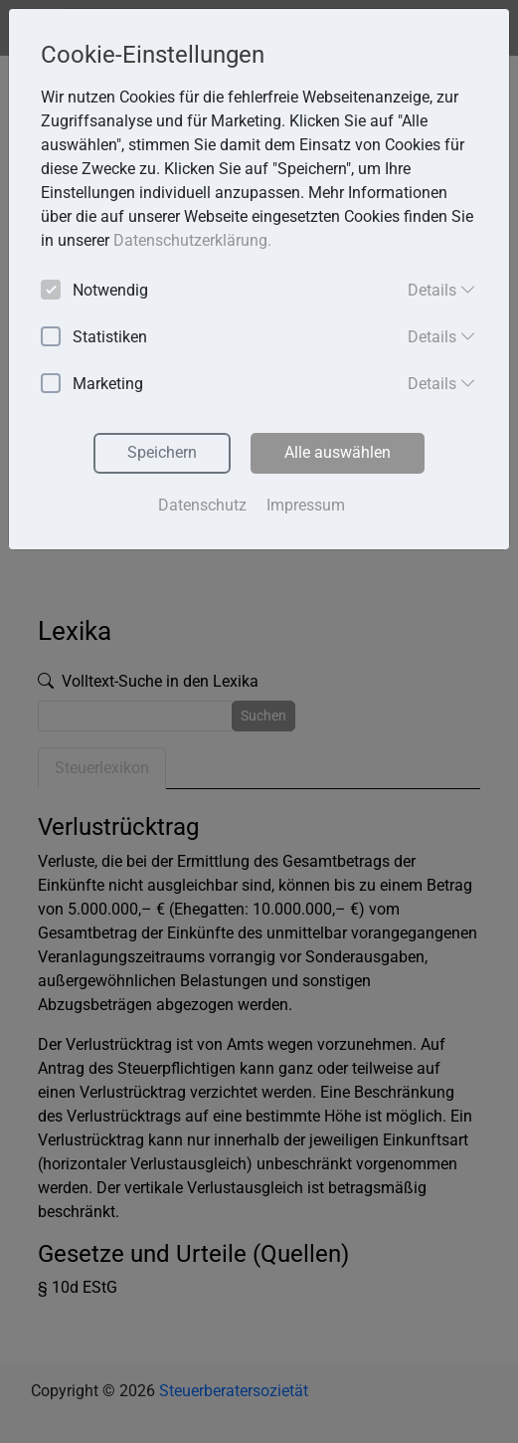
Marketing (92, 384)
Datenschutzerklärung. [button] (192, 240)
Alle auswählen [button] (337, 452)
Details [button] (442, 290)
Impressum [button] (305, 505)
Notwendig (94, 291)
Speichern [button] (162, 452)
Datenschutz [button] (202, 505)
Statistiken (94, 337)
